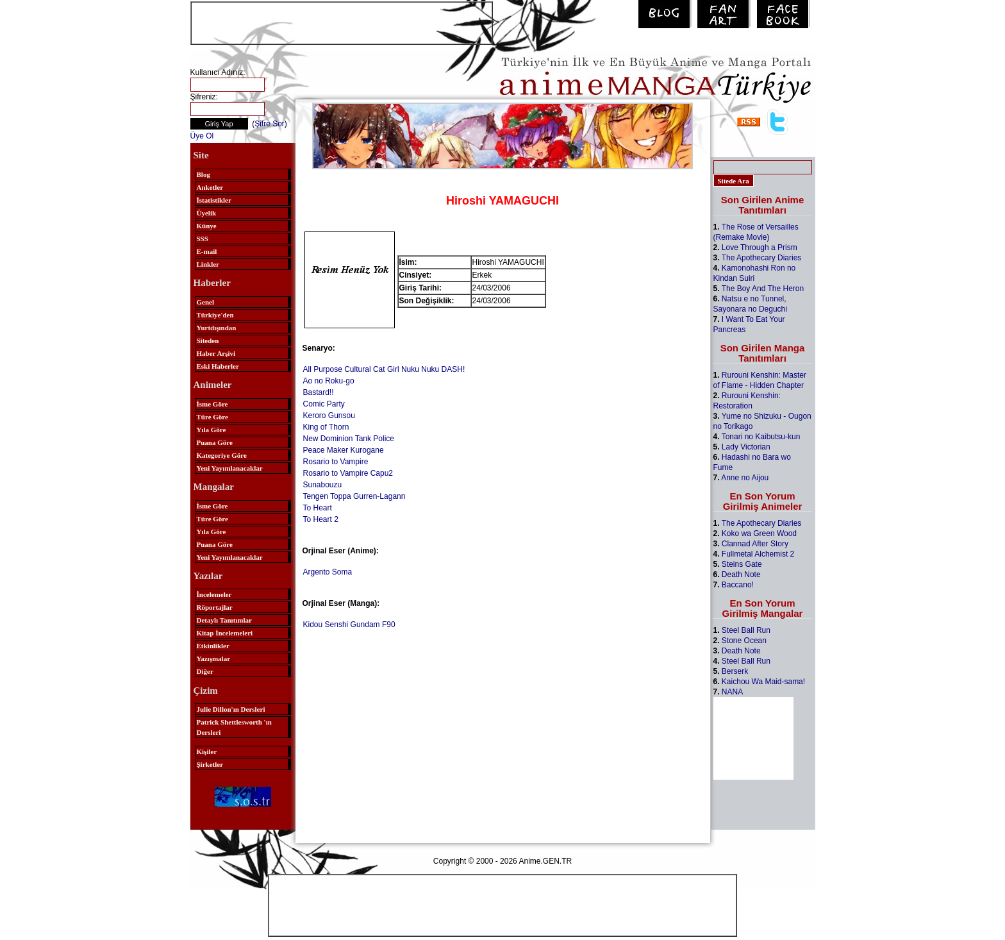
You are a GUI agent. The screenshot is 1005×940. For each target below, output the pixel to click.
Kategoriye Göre (222, 455)
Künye (207, 226)
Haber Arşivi (216, 353)
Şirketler (210, 764)
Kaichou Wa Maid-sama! (763, 681)
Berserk (735, 671)
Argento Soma (328, 571)
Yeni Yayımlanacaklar (230, 468)
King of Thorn (326, 427)
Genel (206, 302)
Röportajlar (215, 607)
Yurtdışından (217, 328)
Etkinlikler (213, 646)
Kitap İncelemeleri (225, 633)
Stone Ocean (744, 640)
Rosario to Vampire (336, 461)
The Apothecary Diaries (762, 257)
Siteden (208, 340)
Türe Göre (212, 417)
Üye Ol (202, 135)
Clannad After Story (755, 543)
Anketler (210, 187)
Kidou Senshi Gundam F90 (349, 624)
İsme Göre (212, 404)
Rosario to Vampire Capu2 (348, 473)
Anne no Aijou (744, 477)
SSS (202, 238)
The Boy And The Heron (763, 288)
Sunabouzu (322, 484)
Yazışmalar (214, 658)
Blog (203, 174)
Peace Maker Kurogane (343, 450)
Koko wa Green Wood (759, 533)
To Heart (317, 507)
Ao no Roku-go (328, 380)
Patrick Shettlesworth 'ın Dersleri (234, 727)
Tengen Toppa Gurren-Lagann (354, 496)
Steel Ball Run (746, 630)
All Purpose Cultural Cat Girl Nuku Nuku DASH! (384, 369)
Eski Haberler (218, 366)
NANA (732, 691)
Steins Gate (742, 564)
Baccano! (738, 584)
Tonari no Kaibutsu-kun (761, 436)
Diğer (205, 671)
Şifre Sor (269, 123)
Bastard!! (318, 392)
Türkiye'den (215, 315)
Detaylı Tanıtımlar (224, 620)
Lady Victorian (746, 446)
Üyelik (207, 213)
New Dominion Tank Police (349, 438)
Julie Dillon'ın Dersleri (231, 709)
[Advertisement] (342, 22)
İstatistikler (214, 200)
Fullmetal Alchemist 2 (758, 554)
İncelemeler (214, 594)
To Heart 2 (320, 519)
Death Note (741, 574)
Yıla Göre (211, 429)
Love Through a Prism (759, 247)
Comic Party (324, 403)
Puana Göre (215, 442)
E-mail (207, 251)
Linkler (208, 264)
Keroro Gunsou (329, 415)
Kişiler (207, 751)
